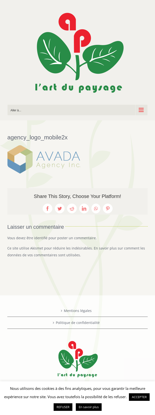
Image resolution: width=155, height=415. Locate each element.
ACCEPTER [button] (139, 397)
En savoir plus (89, 407)
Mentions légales (78, 310)
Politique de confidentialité (78, 322)
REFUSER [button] (63, 407)
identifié (41, 238)
